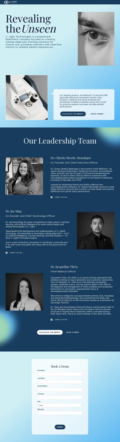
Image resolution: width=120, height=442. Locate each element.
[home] (10, 2)
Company (41, 394)
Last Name (41, 378)
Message (41, 409)
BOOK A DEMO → (98, 114)
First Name (41, 370)
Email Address (42, 386)
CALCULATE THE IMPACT (73, 114)
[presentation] (60, 419)
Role (39, 401)
